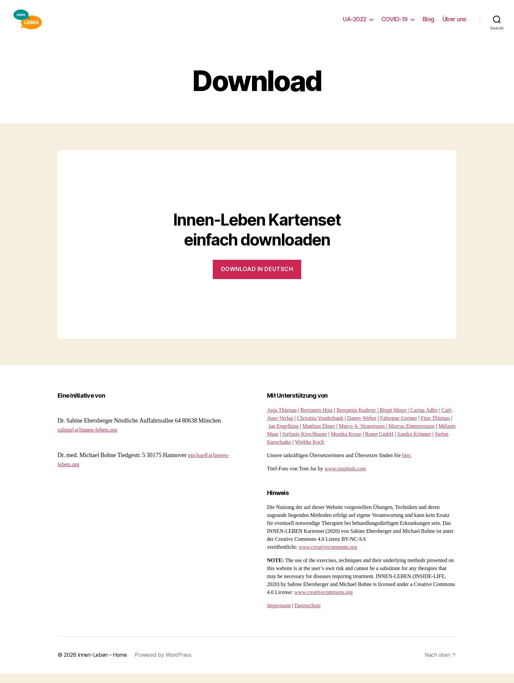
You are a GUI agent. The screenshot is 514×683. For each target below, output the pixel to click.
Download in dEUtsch (257, 279)
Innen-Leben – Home (103, 664)
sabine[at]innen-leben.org (88, 439)
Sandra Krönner (414, 444)
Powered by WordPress (164, 664)
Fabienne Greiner (398, 428)
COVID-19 (394, 24)
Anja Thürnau (282, 420)
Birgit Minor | (395, 420)
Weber (369, 428)
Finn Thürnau (435, 428)
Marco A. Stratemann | (363, 436)
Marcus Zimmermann (411, 436)
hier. (407, 465)
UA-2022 (354, 24)
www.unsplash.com (345, 478)
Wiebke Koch (309, 452)
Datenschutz (307, 615)
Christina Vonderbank (320, 428)
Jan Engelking (283, 436)
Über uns (454, 24)
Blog (428, 24)
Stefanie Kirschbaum (304, 444)
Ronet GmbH (379, 444)
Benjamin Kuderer (356, 420)
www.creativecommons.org (328, 557)
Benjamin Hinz (317, 420)
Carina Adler (424, 420)
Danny (355, 428)
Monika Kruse (346, 444)
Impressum (279, 615)
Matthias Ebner (318, 436)
